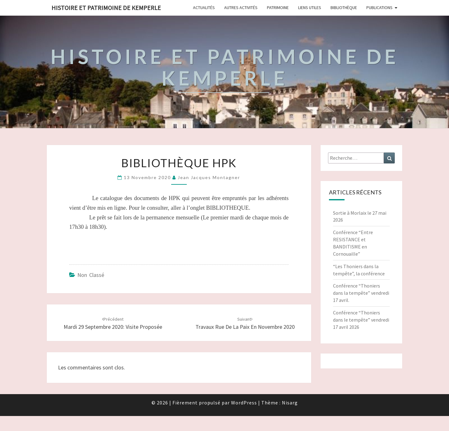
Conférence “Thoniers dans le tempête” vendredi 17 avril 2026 (361, 319)
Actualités (204, 7)
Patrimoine (278, 7)
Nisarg (290, 402)
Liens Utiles (309, 7)
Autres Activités (241, 7)
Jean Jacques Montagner (209, 177)
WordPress (244, 402)
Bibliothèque (344, 7)
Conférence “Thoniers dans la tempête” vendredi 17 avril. (361, 293)
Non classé (90, 274)
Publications (379, 7)
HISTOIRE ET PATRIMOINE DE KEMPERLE (106, 8)
